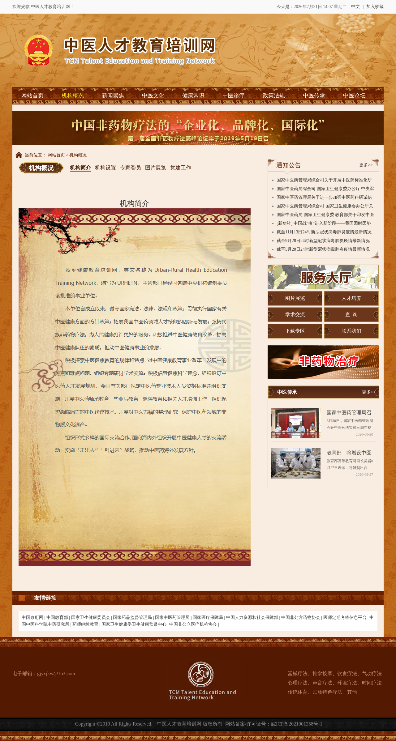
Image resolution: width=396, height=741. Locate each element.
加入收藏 (375, 6)
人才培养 (351, 298)
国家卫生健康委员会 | (92, 617)
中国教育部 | (58, 617)
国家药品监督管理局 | (134, 617)
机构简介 (80, 168)
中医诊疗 (233, 95)
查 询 (351, 314)
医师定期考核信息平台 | (346, 617)
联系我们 (351, 331)
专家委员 (130, 168)
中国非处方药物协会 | (302, 617)
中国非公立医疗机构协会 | (194, 624)
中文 (355, 6)
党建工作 (180, 168)
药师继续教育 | (86, 624)
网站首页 (32, 95)
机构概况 (73, 95)
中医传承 (314, 95)
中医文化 (153, 95)
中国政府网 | (34, 617)
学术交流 (295, 314)
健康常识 (193, 95)
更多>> (366, 165)
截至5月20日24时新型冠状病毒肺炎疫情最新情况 (323, 249)
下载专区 (295, 331)
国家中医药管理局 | (174, 617)
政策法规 (274, 95)
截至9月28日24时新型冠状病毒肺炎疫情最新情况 (323, 240)
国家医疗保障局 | (209, 617)
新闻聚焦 (113, 95)
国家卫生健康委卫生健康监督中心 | (135, 624)
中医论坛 (354, 95)
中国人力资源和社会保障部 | (253, 617)
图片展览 (155, 168)
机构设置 (105, 168)
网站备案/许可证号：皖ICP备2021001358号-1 (274, 723)
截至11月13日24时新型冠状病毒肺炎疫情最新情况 (324, 232)
